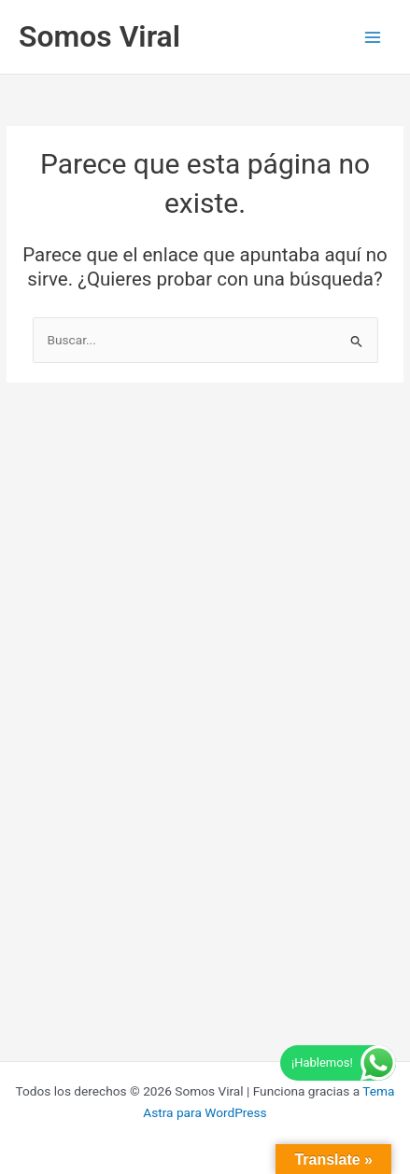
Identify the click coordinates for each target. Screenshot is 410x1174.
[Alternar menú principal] (373, 37)
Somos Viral (99, 36)
